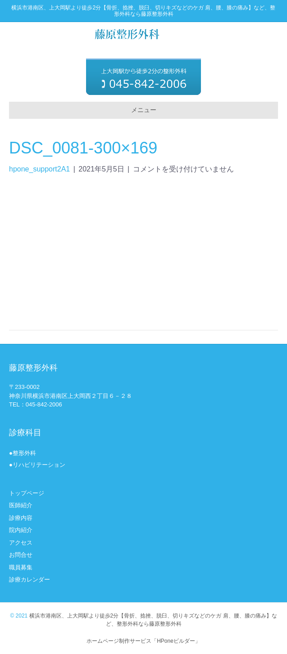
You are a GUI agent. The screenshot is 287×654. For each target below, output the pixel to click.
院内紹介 (20, 530)
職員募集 (20, 567)
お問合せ (20, 554)
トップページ (26, 493)
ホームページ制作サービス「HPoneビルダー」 (143, 641)
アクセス (20, 542)
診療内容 (20, 517)
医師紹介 (20, 505)
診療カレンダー (29, 579)
